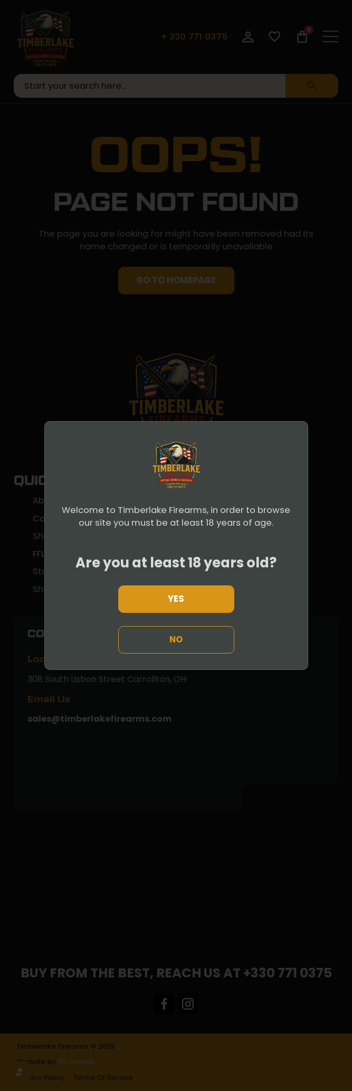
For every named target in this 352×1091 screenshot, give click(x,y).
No (176, 639)
